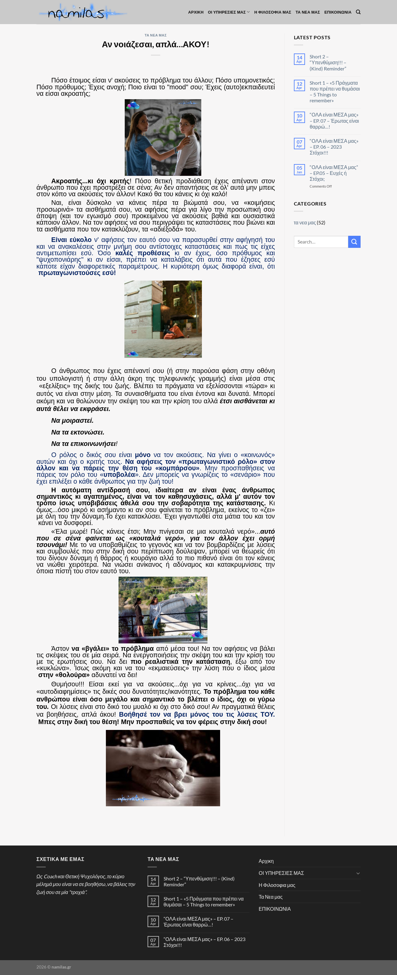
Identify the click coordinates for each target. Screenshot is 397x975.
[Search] (358, 12)
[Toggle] (358, 873)
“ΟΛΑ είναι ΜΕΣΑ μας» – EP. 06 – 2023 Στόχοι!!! (334, 146)
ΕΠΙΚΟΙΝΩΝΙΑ (338, 12)
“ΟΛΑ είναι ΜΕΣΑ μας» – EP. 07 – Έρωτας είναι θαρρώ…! (334, 120)
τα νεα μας (156, 35)
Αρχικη (196, 12)
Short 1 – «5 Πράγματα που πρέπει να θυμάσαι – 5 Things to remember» (335, 92)
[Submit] (354, 242)
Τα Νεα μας (308, 12)
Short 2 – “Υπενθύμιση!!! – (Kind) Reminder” (328, 62)
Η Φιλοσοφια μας (272, 12)
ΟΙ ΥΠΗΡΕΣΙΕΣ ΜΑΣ (229, 12)
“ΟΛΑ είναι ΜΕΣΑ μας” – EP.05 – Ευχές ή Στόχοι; (334, 173)
